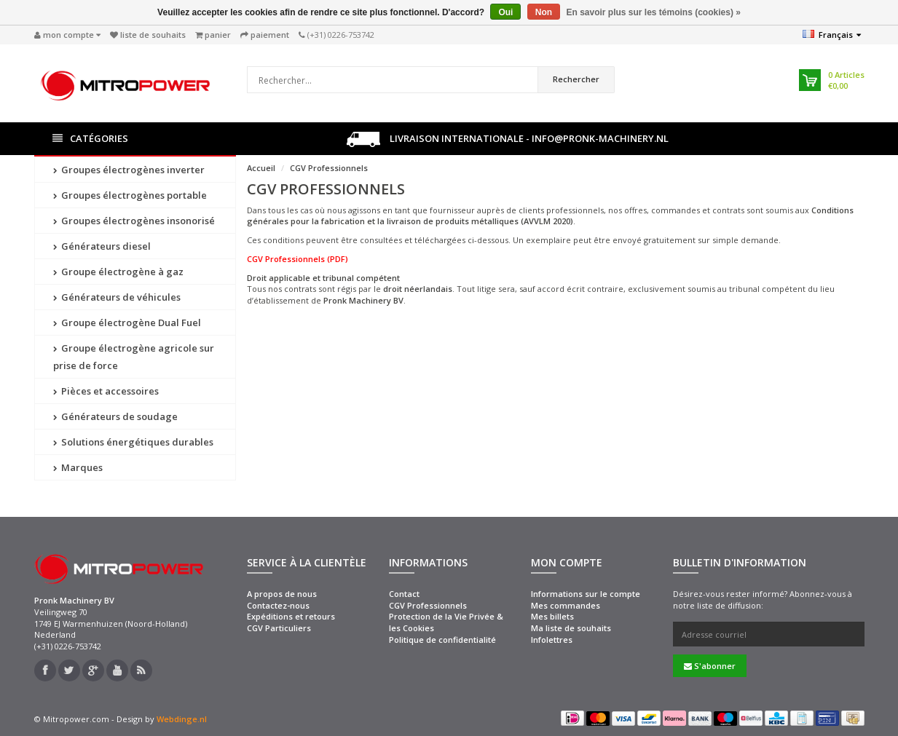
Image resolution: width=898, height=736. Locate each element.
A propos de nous (282, 593)
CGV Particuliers (279, 627)
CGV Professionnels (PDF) (297, 258)
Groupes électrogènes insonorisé (134, 220)
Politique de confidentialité (442, 639)
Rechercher (576, 79)
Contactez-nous (278, 605)
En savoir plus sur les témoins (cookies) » (653, 12)
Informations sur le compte (585, 593)
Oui (505, 12)
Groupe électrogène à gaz (118, 271)
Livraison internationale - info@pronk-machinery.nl (508, 139)
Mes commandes (565, 605)
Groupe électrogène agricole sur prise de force (133, 356)
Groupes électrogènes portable (130, 195)
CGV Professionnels (329, 167)
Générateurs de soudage (115, 416)
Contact (404, 593)
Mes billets (552, 616)
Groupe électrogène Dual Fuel (127, 322)
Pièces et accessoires (106, 390)
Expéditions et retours (291, 616)
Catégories (90, 138)
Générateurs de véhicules (117, 297)
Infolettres (551, 639)
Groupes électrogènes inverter (129, 169)
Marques (78, 467)
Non (543, 12)
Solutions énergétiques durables (133, 441)
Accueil (261, 167)
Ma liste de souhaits (571, 627)
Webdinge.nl (182, 718)
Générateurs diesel (102, 246)
